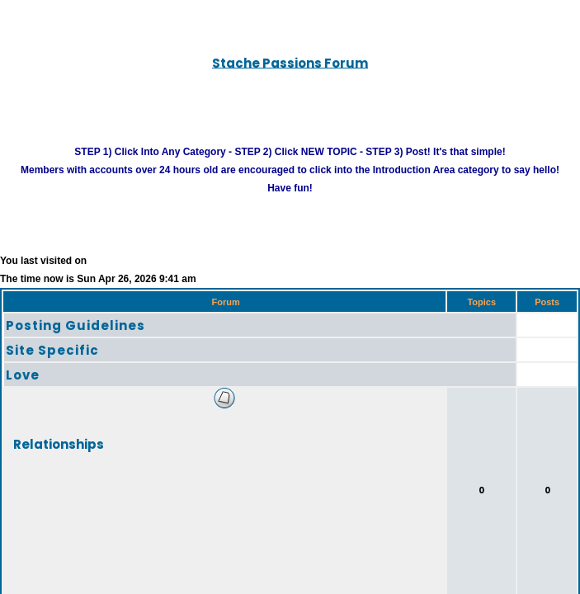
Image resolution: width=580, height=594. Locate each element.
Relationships (58, 461)
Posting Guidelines (75, 343)
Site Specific (52, 368)
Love (23, 393)
